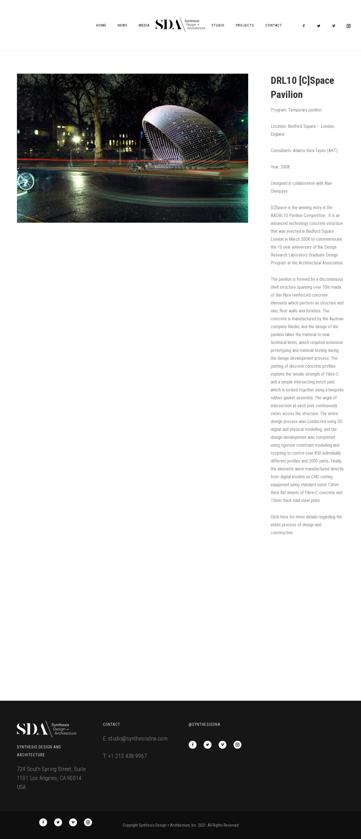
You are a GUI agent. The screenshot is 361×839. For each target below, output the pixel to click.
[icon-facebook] (305, 26)
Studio (218, 25)
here (284, 517)
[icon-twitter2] (320, 26)
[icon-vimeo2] (335, 26)
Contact (273, 25)
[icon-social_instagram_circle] (349, 26)
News (122, 25)
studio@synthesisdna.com (138, 738)
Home (101, 25)
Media (144, 25)
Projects (245, 25)
